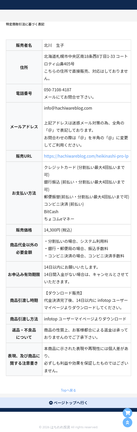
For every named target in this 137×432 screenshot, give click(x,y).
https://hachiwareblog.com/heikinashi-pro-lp (86, 156)
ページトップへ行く (68, 402)
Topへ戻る (68, 390)
